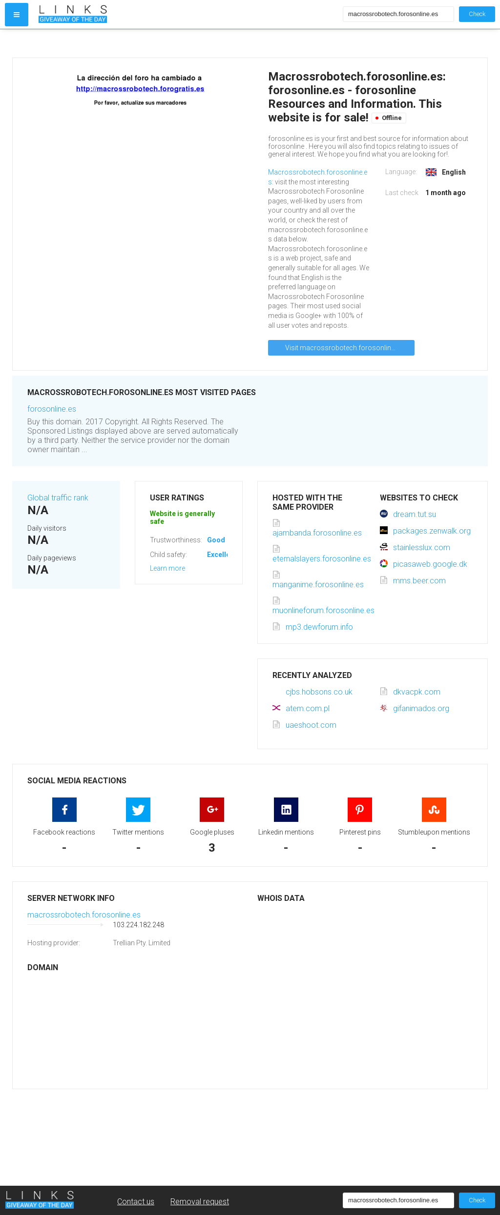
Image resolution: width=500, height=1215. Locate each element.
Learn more (167, 568)
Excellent (221, 554)
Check (477, 14)
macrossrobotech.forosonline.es (84, 914)
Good (216, 540)
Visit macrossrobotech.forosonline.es (344, 348)
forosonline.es (51, 409)
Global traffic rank (57, 497)
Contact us (135, 1201)
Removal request (199, 1201)
